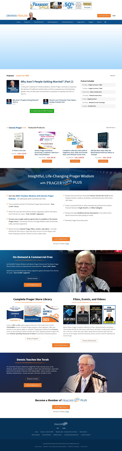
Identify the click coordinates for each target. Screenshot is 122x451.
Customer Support (85, 435)
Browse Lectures (32, 379)
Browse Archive (33, 278)
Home (18, 22)
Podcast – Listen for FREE (46, 432)
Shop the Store (110, 127)
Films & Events (38, 22)
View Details (18, 157)
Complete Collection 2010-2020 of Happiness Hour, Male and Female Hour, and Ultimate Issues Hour (75, 152)
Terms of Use (83, 446)
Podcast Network (67, 22)
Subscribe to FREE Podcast (42, 111)
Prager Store (81, 22)
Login (114, 16)
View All (112, 75)
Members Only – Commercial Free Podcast (66, 432)
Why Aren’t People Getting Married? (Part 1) (26, 101)
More (98, 22)
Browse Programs (32, 339)
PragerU (91, 22)
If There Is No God (18, 150)
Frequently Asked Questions (71, 435)
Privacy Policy (38, 446)
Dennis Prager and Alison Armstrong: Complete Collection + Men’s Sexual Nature (47, 152)
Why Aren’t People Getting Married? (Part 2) (47, 82)
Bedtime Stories (57, 435)
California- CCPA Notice (73, 446)
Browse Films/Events (89, 341)
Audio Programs (52, 22)
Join (103, 16)
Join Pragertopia (60, 239)
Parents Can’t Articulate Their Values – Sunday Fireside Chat (63, 101)
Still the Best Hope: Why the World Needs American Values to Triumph (102, 152)
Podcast (26, 22)
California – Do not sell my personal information (55, 446)
